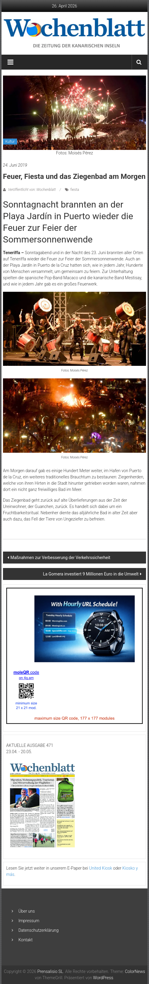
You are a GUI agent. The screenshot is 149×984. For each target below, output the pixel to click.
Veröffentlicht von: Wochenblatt (32, 190)
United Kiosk (100, 868)
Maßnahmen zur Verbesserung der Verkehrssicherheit (60, 557)
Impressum (28, 920)
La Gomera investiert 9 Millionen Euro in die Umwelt (91, 574)
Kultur (10, 141)
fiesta (74, 190)
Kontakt (25, 939)
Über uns (26, 911)
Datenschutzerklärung (38, 930)
